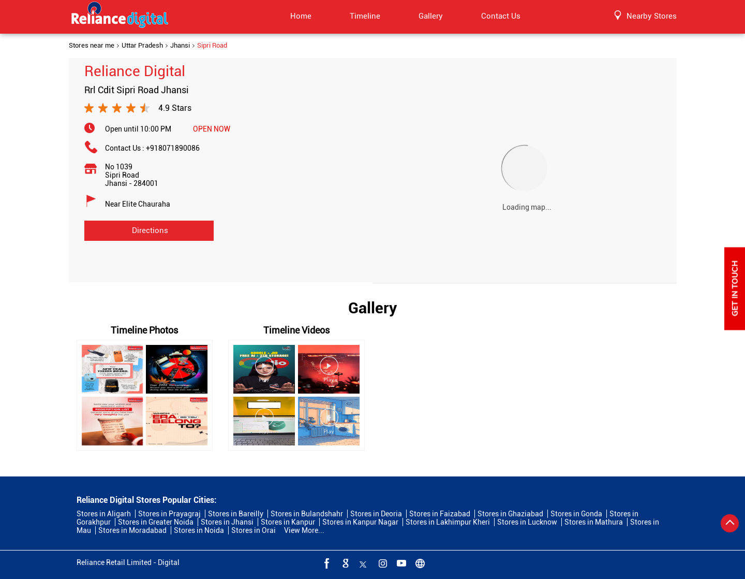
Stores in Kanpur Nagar (360, 522)
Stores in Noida (199, 530)
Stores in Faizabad (439, 514)
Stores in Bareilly (235, 514)
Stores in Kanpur (288, 522)
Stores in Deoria (376, 514)
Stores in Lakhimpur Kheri (448, 522)
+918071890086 (173, 148)
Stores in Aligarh (104, 514)
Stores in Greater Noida (155, 522)
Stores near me (91, 45)
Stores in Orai (253, 530)
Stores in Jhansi (227, 522)
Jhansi (180, 45)
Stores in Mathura (593, 522)
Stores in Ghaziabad (510, 514)
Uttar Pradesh (142, 45)
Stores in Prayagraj (169, 514)
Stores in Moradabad (132, 530)
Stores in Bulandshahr (307, 514)
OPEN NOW (211, 129)
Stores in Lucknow (527, 522)
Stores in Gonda (576, 514)
